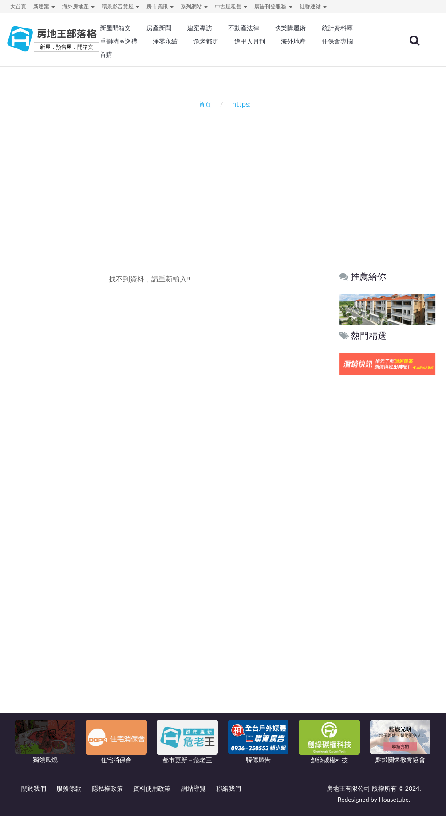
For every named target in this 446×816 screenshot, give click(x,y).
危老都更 (205, 41)
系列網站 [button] (194, 6)
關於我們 (33, 788)
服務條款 (68, 788)
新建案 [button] (44, 6)
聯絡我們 (228, 788)
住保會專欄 (337, 41)
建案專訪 (199, 28)
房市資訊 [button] (160, 6)
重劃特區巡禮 (118, 41)
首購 (106, 55)
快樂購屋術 (290, 28)
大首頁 (18, 6)
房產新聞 (158, 28)
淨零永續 (165, 41)
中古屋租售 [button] (231, 6)
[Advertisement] (225, 180)
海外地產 (293, 41)
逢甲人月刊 (249, 41)
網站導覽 (193, 788)
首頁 (203, 104)
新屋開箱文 (115, 28)
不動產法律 (243, 28)
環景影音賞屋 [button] (120, 6)
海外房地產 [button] (78, 6)
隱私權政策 (107, 788)
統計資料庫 (337, 28)
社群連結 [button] (313, 6)
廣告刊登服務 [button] (273, 6)
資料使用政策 (151, 788)
